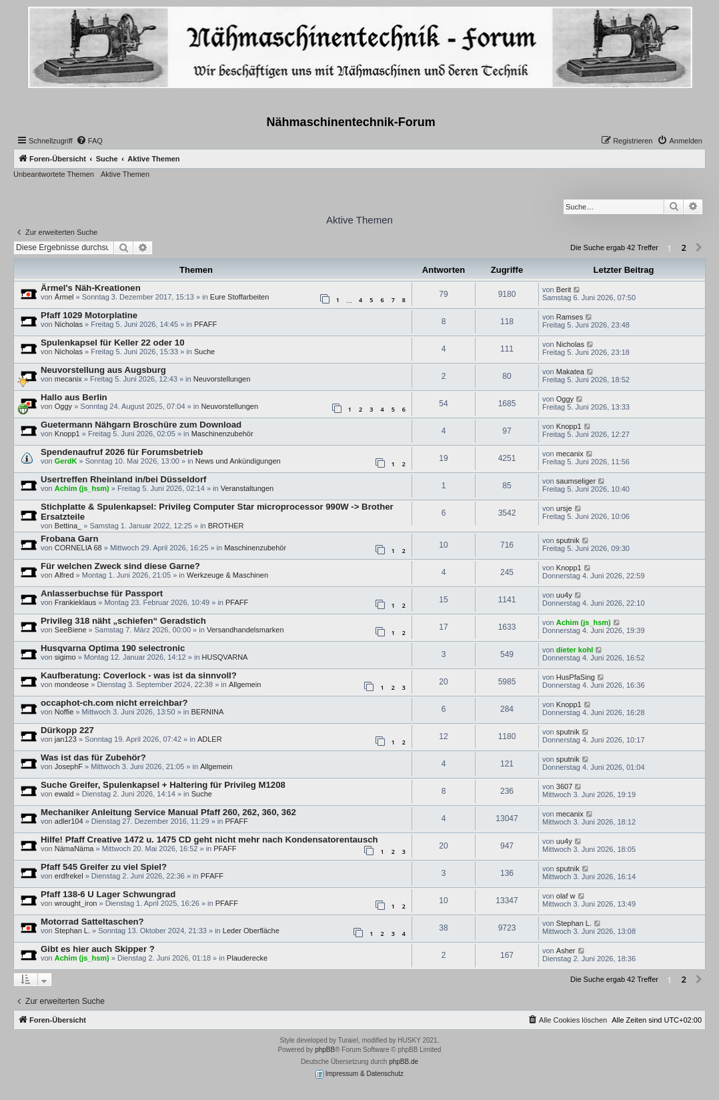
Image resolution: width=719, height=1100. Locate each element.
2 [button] (684, 247)
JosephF (69, 766)
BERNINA (207, 712)
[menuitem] (89, 141)
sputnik (568, 540)
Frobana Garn (69, 539)
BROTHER (226, 526)
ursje (564, 508)
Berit (564, 290)
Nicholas (69, 324)
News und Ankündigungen (238, 461)
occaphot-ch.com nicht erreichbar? (114, 703)
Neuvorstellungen (222, 379)
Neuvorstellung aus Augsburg (103, 370)
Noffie (64, 712)
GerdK (66, 461)
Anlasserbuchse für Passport (102, 593)
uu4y (564, 595)
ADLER (209, 739)
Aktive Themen (125, 174)
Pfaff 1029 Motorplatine (89, 315)
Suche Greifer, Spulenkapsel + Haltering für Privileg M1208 (163, 785)
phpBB (325, 1049)
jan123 (66, 739)
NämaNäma (74, 849)
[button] (699, 248)
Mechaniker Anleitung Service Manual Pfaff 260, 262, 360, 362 (168, 812)
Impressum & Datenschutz (359, 1074)
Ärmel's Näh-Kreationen (91, 288)
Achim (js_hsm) (82, 488)
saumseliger (576, 481)
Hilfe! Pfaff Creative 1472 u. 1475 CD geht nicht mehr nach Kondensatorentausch (209, 840)
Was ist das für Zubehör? (93, 757)
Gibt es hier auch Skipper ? (98, 949)
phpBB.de (403, 1061)
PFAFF (205, 324)
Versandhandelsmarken (245, 630)
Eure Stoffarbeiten (239, 297)
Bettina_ (68, 526)
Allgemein (245, 684)
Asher (566, 951)
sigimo (65, 657)
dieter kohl (575, 650)
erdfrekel (69, 876)
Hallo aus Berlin (74, 397)
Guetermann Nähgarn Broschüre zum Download (141, 425)
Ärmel (64, 297)
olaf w (566, 896)
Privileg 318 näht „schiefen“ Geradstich (123, 621)
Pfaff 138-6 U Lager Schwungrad (108, 894)
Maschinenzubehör (222, 434)
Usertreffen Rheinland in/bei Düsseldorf (123, 479)
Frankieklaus (75, 602)
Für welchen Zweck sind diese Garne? (120, 566)
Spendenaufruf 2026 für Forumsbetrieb (122, 452)
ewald (64, 794)
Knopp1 (67, 434)
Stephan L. (72, 931)
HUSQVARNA (225, 657)
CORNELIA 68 (78, 548)
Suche (204, 352)
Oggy (63, 406)
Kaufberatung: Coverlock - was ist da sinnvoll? (139, 675)
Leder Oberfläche (251, 931)
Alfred (64, 575)
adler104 (69, 821)
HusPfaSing (575, 677)
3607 (564, 786)
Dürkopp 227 (67, 730)
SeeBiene (71, 630)
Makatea (570, 372)
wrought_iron (76, 903)
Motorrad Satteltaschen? (92, 922)
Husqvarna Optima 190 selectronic (113, 648)
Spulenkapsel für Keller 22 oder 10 (112, 343)
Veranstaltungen (247, 488)
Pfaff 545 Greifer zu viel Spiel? (104, 867)
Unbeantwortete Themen (53, 174)
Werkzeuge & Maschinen (227, 575)
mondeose (72, 684)
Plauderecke (247, 958)
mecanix (68, 379)
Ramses (569, 317)
